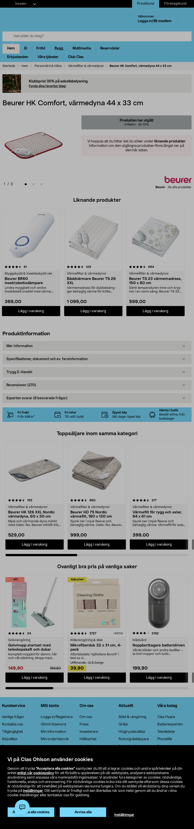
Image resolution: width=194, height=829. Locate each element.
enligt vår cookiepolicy (35, 773)
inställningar (33, 791)
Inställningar (124, 815)
